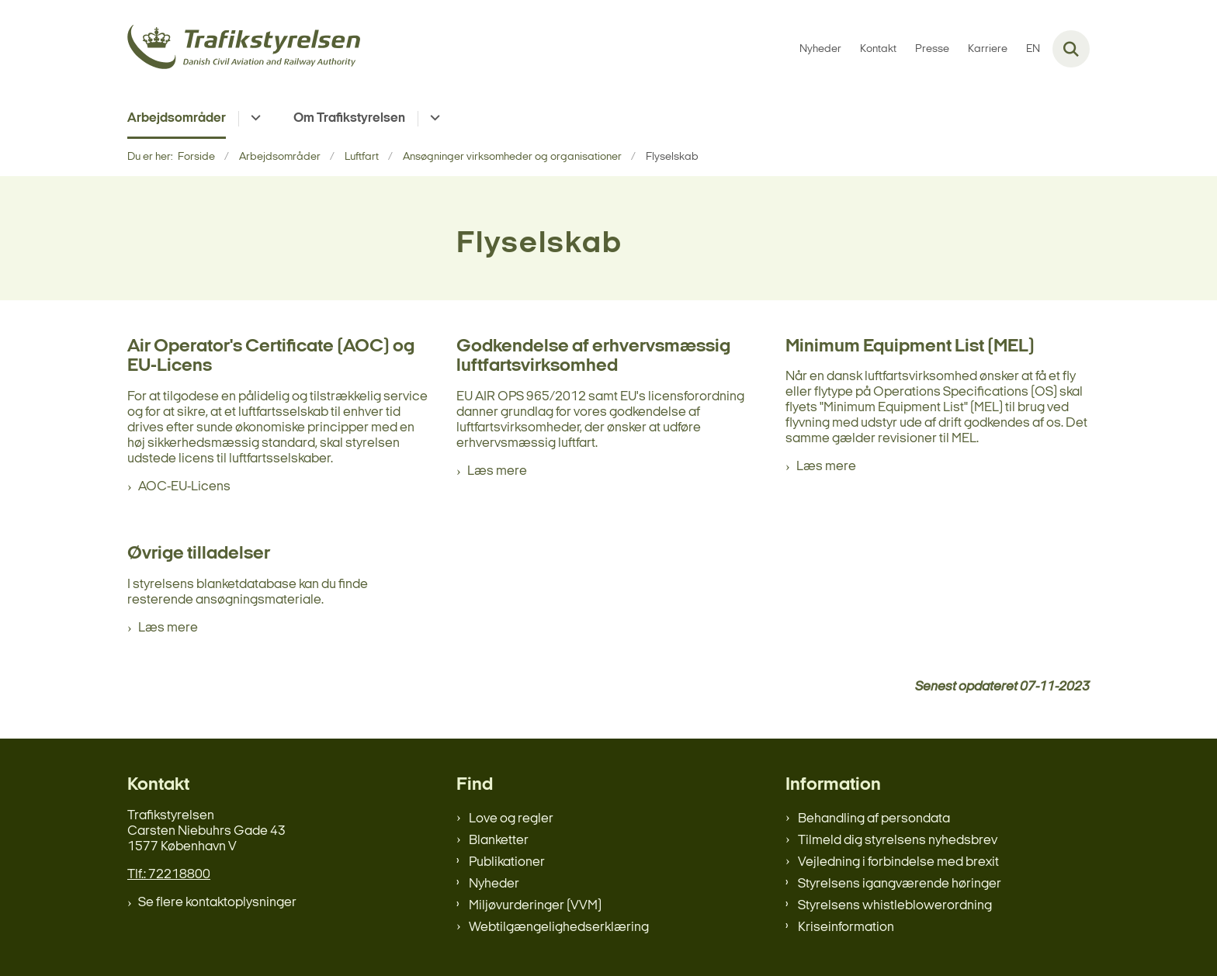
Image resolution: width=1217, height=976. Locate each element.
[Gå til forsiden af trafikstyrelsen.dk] (243, 49)
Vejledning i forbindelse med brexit (898, 862)
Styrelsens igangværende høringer (899, 884)
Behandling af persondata (874, 818)
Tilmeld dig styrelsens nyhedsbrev (897, 840)
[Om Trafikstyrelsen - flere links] (433, 118)
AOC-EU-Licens (184, 486)
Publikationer (507, 862)
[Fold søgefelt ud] (1071, 48)
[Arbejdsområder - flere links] (253, 118)
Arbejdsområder (176, 118)
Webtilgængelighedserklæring (559, 927)
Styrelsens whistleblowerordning (895, 905)
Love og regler (511, 818)
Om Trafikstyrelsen (349, 118)
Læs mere (497, 471)
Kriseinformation (846, 927)
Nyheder (494, 884)
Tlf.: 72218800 (168, 874)
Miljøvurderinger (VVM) (535, 905)
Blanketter (499, 840)
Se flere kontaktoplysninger (217, 902)
